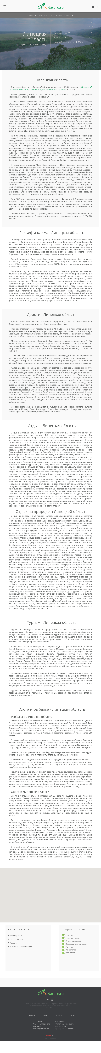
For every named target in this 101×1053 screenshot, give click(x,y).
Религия (69, 947)
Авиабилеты (60, 1026)
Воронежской (49, 89)
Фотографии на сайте (64, 1024)
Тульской (13, 89)
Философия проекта (41, 1024)
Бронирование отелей (64, 1029)
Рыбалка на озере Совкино (20, 946)
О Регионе (30, 15)
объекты (68, 15)
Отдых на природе (73, 941)
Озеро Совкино (15, 939)
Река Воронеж (15, 935)
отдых (60, 15)
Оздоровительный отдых (76, 944)
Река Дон (12, 943)
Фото (73, 1015)
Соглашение (60, 1021)
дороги (53, 15)
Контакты (37, 1026)
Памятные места (73, 938)
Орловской (86, 87)
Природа (69, 935)
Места (45, 1015)
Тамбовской (35, 89)
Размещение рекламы (42, 1029)
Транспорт (70, 953)
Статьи (59, 1015)
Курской (62, 89)
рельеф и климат (42, 15)
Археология (71, 950)
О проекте (37, 1021)
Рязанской (23, 89)
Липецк (43, 44)
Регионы (31, 1015)
